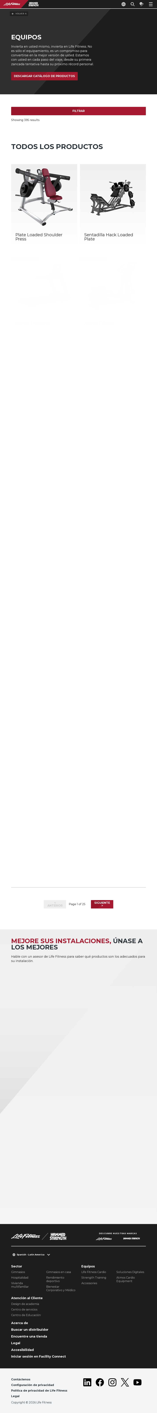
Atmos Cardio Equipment (125, 1279)
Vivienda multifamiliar (20, 1285)
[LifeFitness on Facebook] (100, 1388)
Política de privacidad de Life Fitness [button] (39, 1390)
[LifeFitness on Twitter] (125, 1388)
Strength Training (93, 1277)
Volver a (19, 13)
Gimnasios (18, 1272)
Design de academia (25, 1304)
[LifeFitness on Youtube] (137, 1388)
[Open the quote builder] (141, 4)
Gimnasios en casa (58, 1272)
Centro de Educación (26, 1315)
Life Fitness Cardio (93, 1272)
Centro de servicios (24, 1309)
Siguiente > (102, 904)
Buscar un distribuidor (29, 1330)
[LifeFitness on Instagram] (112, 1388)
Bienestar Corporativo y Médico (60, 1288)
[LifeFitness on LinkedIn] (87, 1388)
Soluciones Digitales (130, 1272)
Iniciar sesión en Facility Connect (38, 1356)
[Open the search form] (132, 4)
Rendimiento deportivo (55, 1279)
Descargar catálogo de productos (44, 76)
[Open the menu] (150, 4)
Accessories (89, 1283)
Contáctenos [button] (20, 1379)
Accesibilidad (22, 1350)
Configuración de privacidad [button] (32, 1385)
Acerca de (19, 1323)
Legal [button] (15, 1396)
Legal (15, 1343)
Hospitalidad (19, 1277)
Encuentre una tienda (29, 1336)
